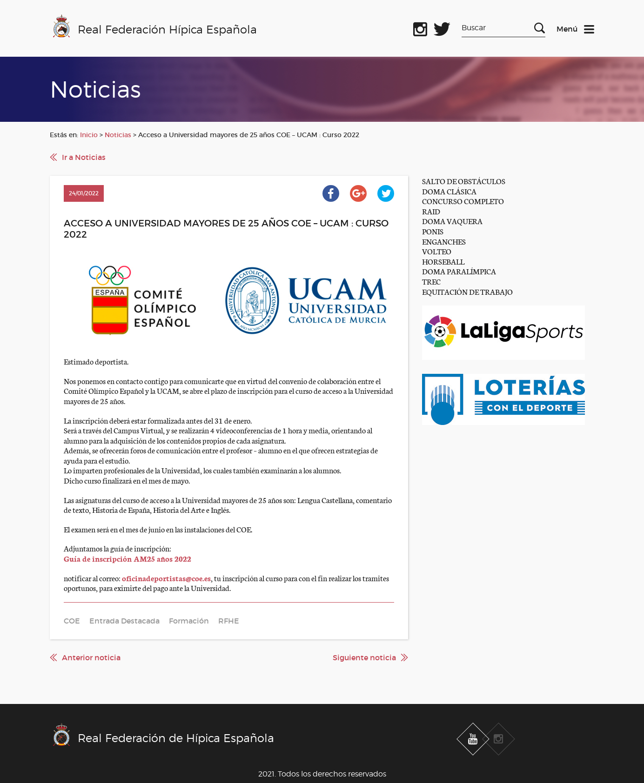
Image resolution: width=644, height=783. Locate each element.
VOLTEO (436, 251)
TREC (431, 281)
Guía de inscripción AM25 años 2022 (127, 558)
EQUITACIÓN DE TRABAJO (467, 291)
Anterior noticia (91, 657)
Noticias (118, 135)
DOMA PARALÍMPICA (459, 270)
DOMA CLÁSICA (449, 191)
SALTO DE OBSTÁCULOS (463, 180)
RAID (431, 211)
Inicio (89, 135)
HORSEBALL (443, 261)
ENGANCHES (444, 241)
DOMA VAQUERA (452, 220)
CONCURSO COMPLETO (463, 200)
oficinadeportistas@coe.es (166, 577)
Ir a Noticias (84, 157)
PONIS (432, 231)
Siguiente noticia (364, 657)
